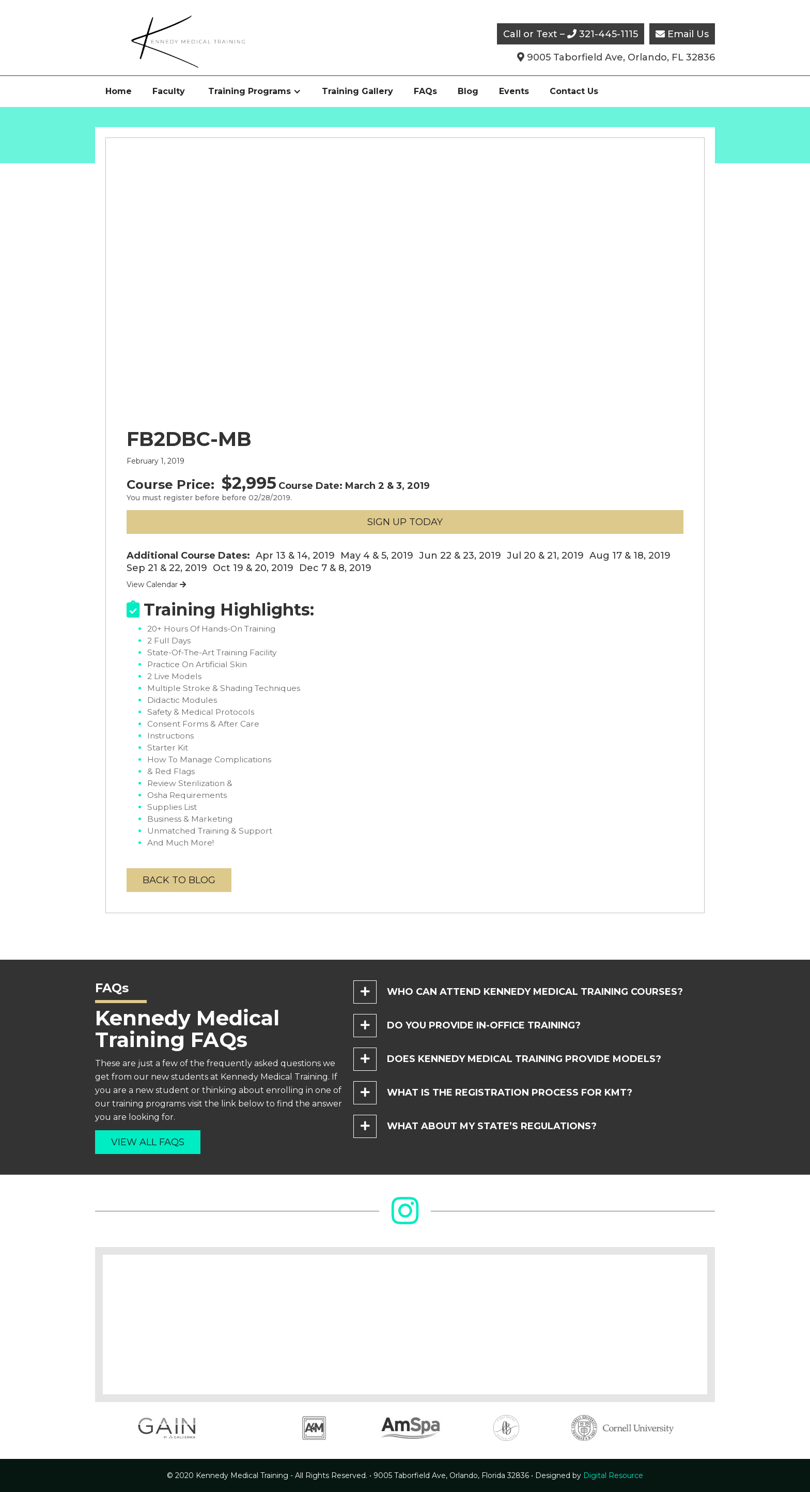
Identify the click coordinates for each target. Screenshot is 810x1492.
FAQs (425, 91)
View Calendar (156, 584)
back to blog (179, 880)
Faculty (168, 91)
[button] (254, 91)
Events (514, 91)
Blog (468, 91)
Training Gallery (357, 91)
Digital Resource (589, 1475)
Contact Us (574, 91)
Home (118, 91)
